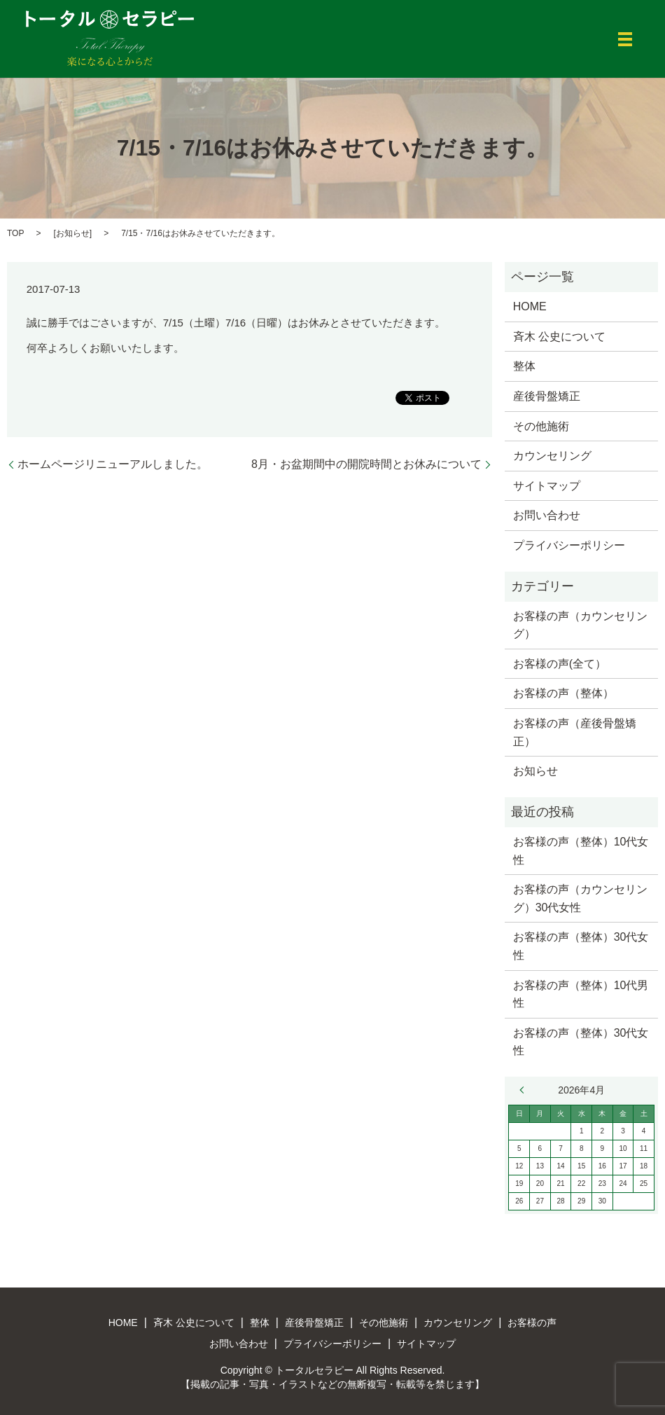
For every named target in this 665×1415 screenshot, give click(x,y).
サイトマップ (546, 486)
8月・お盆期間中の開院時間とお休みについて (366, 464)
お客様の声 (531, 1322)
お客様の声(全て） (559, 664)
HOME (530, 306)
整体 (524, 366)
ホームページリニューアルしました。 (113, 464)
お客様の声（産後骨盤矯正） (574, 732)
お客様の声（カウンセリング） (580, 625)
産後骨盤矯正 (546, 396)
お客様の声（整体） (563, 693)
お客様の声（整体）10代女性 (581, 851)
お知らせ (73, 233)
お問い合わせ (546, 515)
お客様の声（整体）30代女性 (581, 946)
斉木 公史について (559, 337)
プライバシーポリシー (569, 545)
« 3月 (525, 1090)
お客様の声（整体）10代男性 (581, 994)
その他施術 (541, 426)
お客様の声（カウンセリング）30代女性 (580, 898)
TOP (15, 233)
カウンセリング (552, 456)
